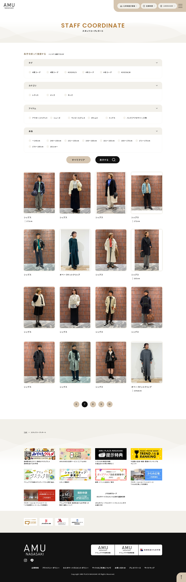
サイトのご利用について (101, 568)
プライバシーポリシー (51, 568)
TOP (25, 432)
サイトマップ (149, 568)
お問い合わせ (120, 568)
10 (110, 404)
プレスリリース (135, 568)
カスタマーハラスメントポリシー (76, 568)
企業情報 (35, 568)
